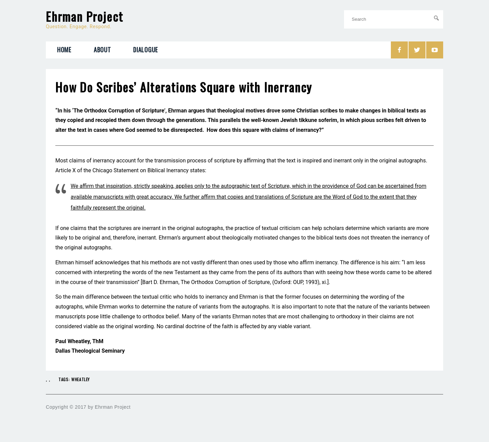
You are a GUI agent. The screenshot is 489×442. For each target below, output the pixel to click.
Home (64, 49)
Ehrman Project (84, 16)
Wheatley (80, 379)
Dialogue (145, 49)
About (102, 49)
